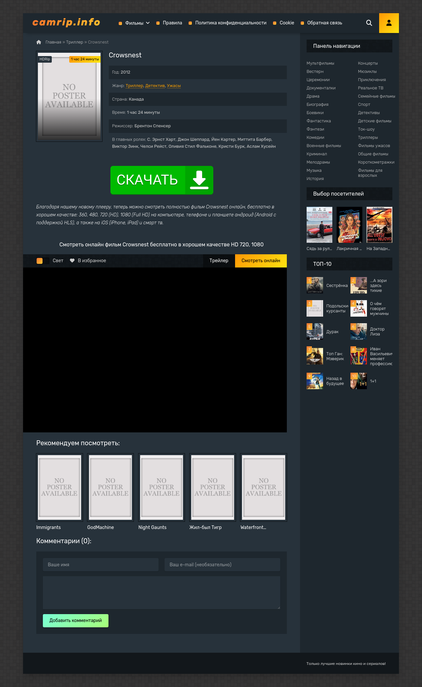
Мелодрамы (318, 162)
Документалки (321, 87)
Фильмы (134, 23)
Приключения (372, 79)
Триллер (134, 85)
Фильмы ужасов (374, 145)
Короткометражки (376, 162)
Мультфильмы (320, 63)
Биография (318, 104)
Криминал (317, 153)
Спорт (364, 104)
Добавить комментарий (75, 620)
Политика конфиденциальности (230, 23)
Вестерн (315, 71)
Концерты (368, 63)
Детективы (369, 112)
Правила (172, 23)
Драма (313, 96)
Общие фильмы (373, 153)
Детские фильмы (374, 120)
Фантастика (319, 120)
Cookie (287, 23)
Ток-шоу (366, 129)
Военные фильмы (324, 145)
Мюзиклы (367, 71)
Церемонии (318, 79)
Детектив (155, 85)
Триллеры (368, 137)
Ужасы (174, 85)
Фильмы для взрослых (370, 173)
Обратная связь (324, 23)
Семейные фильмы (376, 96)
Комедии (315, 137)
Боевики (315, 112)
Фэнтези (315, 129)
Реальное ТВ (370, 87)
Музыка (314, 170)
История (315, 178)
